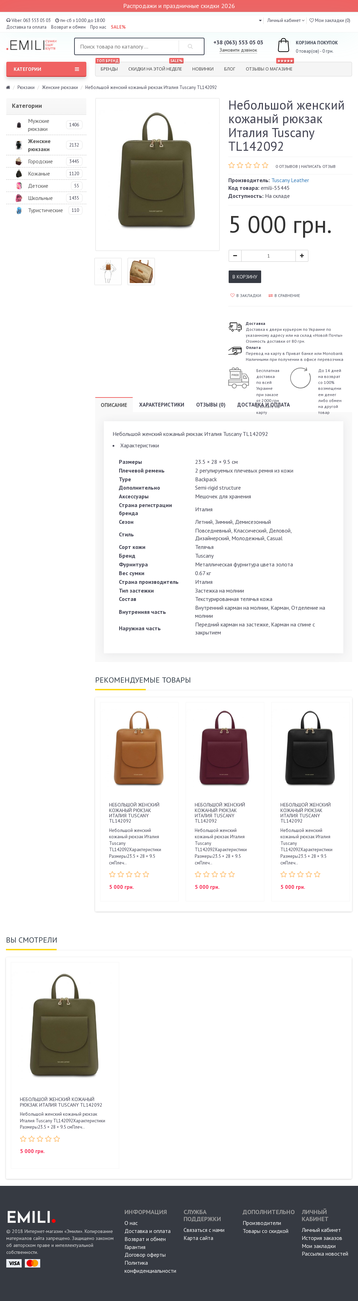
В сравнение (284, 295)
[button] (260, 20)
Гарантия (134, 1246)
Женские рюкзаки (60, 87)
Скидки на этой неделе (156, 67)
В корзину (244, 277)
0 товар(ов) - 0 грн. (300, 46)
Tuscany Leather (290, 180)
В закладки (245, 295)
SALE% (118, 27)
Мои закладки (319, 1245)
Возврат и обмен (68, 27)
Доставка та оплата (26, 27)
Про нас (98, 27)
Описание (114, 405)
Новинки (203, 69)
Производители (262, 1222)
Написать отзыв (318, 166)
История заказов (322, 1237)
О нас (131, 1222)
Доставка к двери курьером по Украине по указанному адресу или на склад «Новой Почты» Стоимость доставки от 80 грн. (294, 332)
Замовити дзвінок (238, 50)
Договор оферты (145, 1254)
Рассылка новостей (325, 1253)
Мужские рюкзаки (38, 124)
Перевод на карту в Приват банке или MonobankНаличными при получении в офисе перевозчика (294, 353)
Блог (229, 69)
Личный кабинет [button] (283, 20)
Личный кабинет (321, 1229)
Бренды (107, 67)
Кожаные (39, 173)
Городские (40, 161)
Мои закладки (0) (329, 20)
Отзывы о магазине (270, 67)
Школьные (40, 197)
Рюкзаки (26, 87)
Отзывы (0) (210, 404)
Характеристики (161, 404)
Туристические (45, 210)
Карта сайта (198, 1237)
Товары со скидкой (265, 1230)
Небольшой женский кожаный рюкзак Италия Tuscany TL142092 (134, 813)
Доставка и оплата (263, 404)
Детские (38, 185)
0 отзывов (286, 166)
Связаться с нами (204, 1229)
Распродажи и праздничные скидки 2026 (179, 6)
